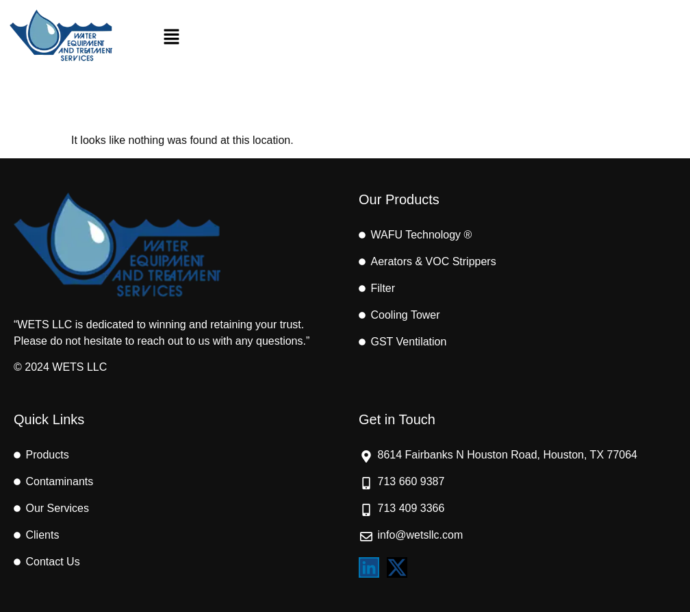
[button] (172, 38)
